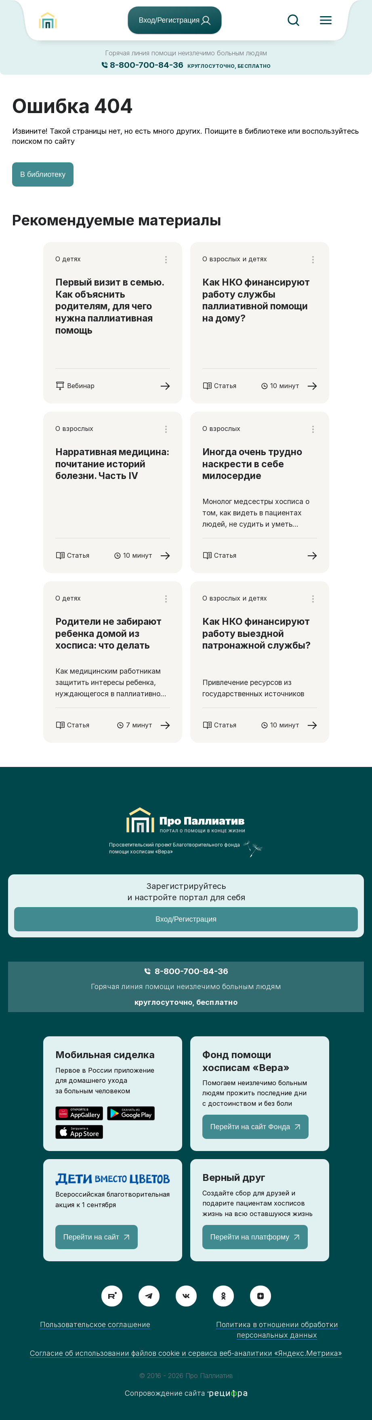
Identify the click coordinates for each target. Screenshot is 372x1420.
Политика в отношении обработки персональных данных (277, 1329)
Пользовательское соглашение (95, 1324)
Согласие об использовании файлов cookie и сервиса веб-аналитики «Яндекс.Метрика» (186, 1353)
